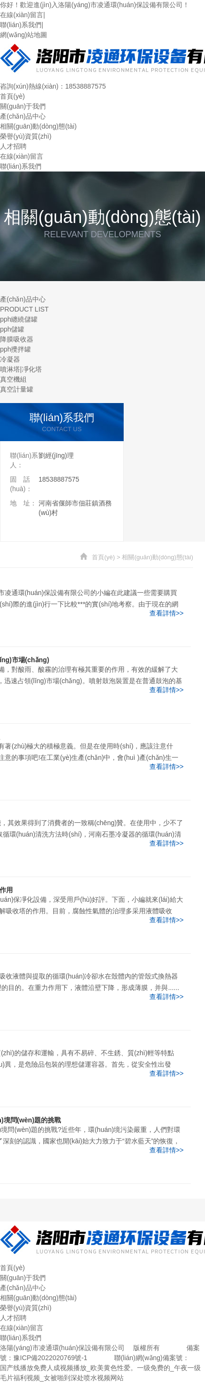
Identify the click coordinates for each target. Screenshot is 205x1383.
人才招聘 (13, 146)
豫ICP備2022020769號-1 (50, 1358)
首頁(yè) (12, 96)
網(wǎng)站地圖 (23, 35)
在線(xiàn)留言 (21, 15)
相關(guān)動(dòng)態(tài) (38, 126)
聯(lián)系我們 (20, 25)
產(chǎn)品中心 (23, 116)
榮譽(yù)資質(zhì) (25, 136)
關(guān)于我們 (23, 106)
